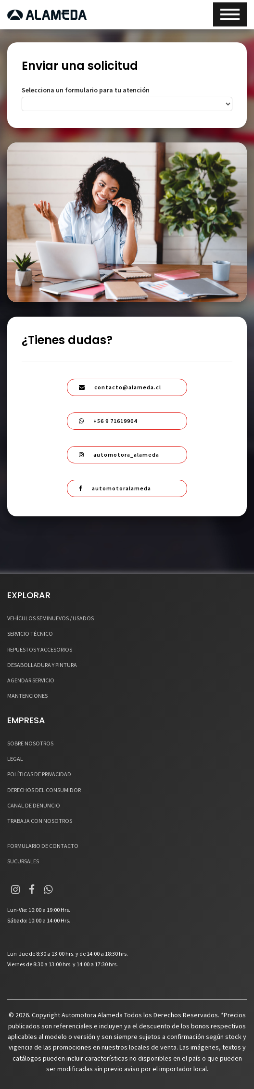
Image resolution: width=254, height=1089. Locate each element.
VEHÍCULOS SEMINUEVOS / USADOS (50, 618)
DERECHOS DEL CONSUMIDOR (44, 790)
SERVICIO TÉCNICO (30, 633)
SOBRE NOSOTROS (30, 743)
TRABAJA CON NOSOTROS (39, 820)
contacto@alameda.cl (120, 387)
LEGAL (15, 758)
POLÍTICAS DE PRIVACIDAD (39, 774)
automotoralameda (115, 488)
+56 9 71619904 (108, 420)
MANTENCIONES (27, 695)
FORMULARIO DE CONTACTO (42, 845)
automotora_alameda (119, 454)
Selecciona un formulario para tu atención (86, 90)
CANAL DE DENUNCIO (33, 805)
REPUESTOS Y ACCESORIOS (39, 649)
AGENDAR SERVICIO (30, 680)
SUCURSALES (23, 861)
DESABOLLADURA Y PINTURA (42, 664)
